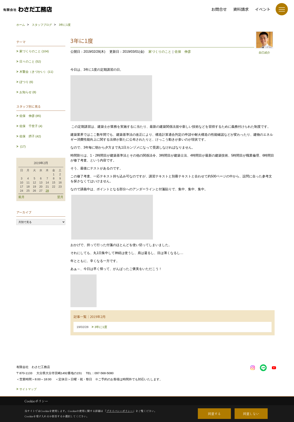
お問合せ (219, 9)
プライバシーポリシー (119, 411)
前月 (21, 197)
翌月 (60, 197)
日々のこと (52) (30, 61)
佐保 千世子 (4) (30, 126)
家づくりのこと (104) (34, 51)
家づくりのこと (159, 51)
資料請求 (241, 9)
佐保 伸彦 (183, 51)
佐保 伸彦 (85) (30, 116)
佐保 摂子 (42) (30, 136)
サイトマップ (28, 389)
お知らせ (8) (27, 92)
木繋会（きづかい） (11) (36, 71)
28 (47, 190)
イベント (263, 9)
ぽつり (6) (26, 82)
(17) (22, 146)
